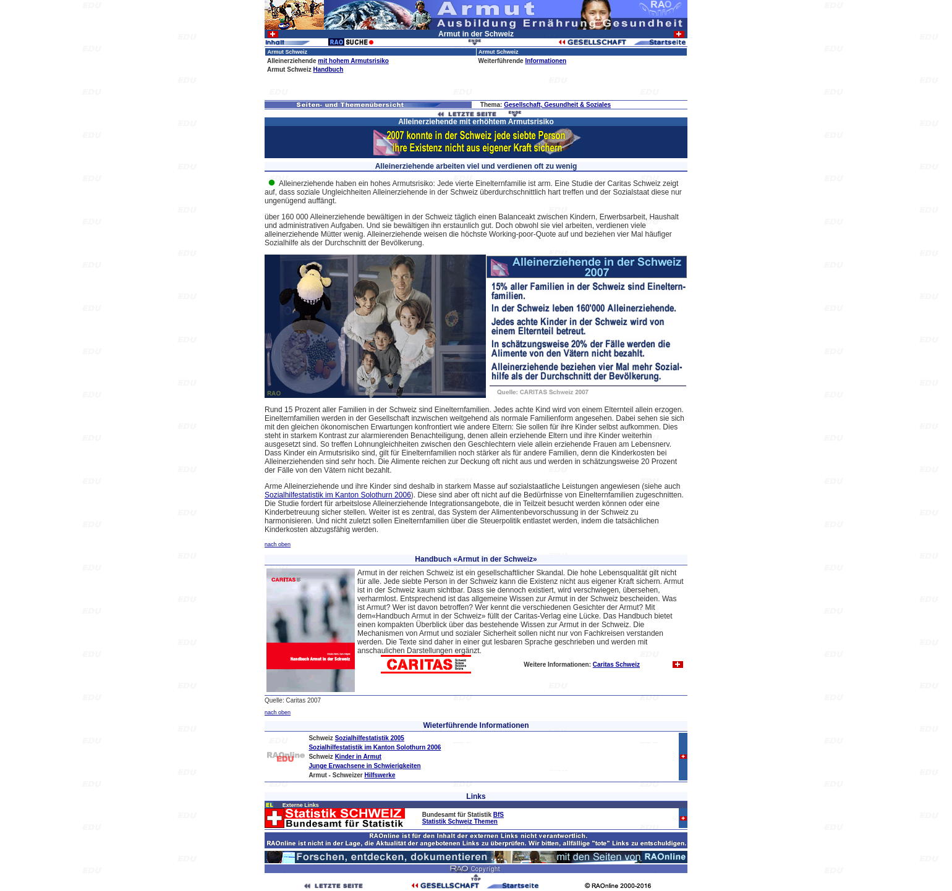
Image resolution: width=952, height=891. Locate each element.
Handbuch (328, 69)
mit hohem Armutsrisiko (353, 60)
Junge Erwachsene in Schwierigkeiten (364, 765)
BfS (498, 814)
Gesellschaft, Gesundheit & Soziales (557, 104)
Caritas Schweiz (616, 664)
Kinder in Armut (358, 756)
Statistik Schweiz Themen (460, 821)
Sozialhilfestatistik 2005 (369, 738)
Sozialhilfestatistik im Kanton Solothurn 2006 (338, 495)
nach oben (278, 544)
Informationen (545, 60)
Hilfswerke (379, 775)
